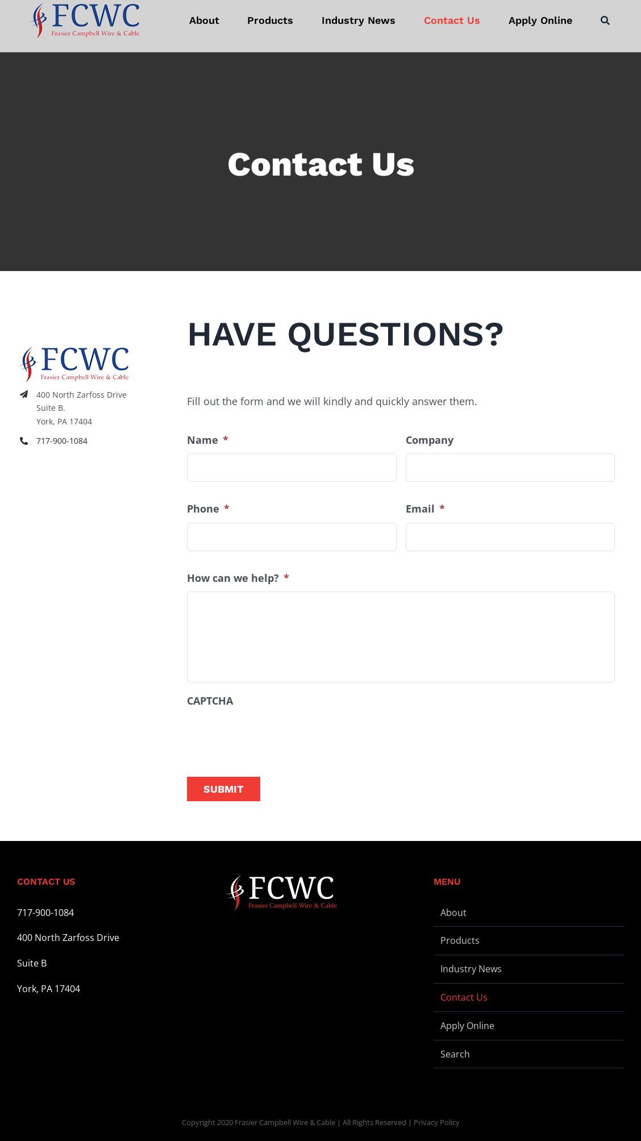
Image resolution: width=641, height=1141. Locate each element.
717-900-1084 (62, 440)
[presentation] (273, 737)
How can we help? (238, 578)
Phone (208, 508)
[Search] (605, 20)
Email (425, 508)
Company (429, 440)
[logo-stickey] (83, 20)
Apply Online (467, 1025)
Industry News (471, 969)
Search (455, 1054)
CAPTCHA (210, 700)
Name (207, 440)
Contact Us (464, 997)
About (453, 912)
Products (460, 940)
